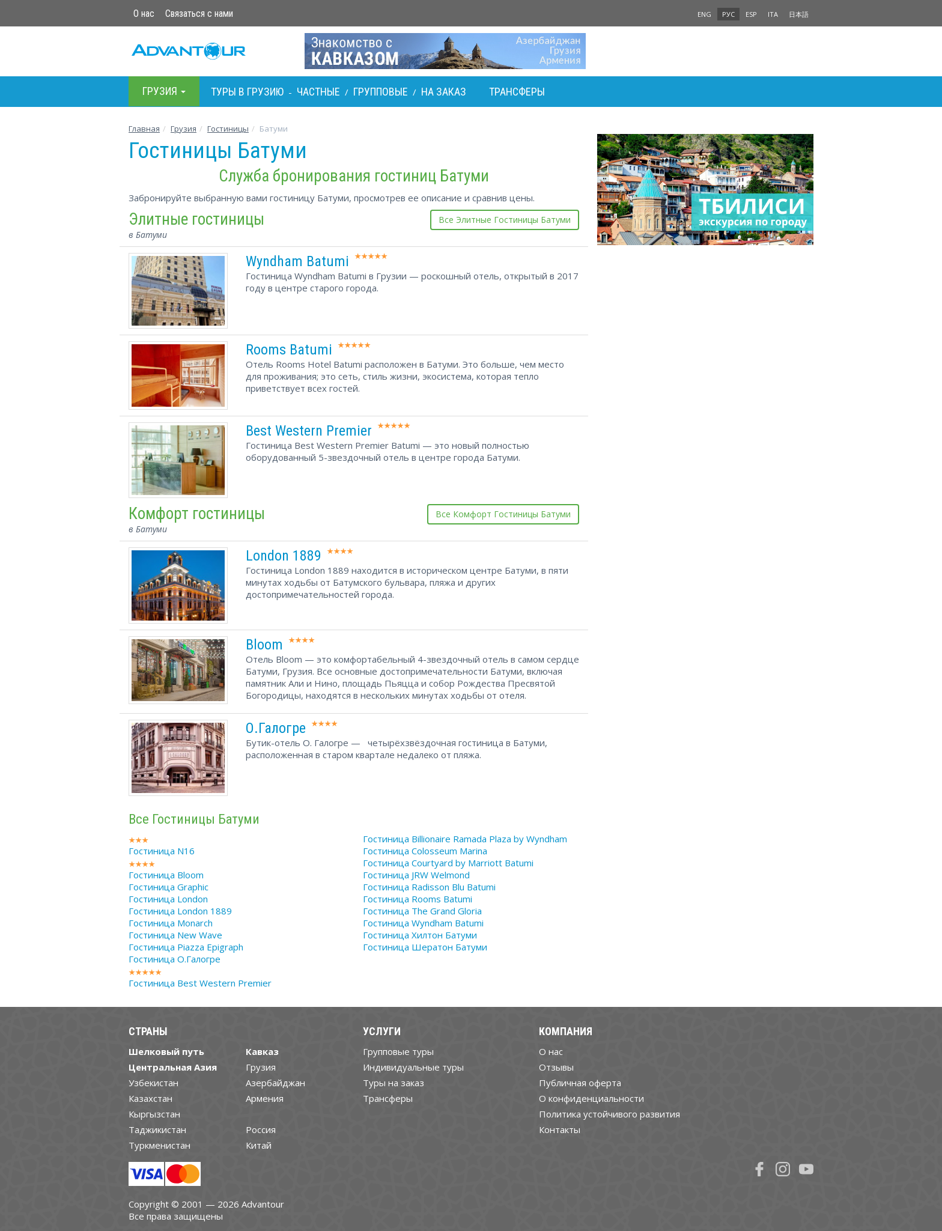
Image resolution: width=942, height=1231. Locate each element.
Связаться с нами (199, 13)
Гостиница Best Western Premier (200, 983)
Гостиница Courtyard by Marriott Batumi (448, 863)
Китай (259, 1145)
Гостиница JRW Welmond (416, 875)
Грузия (183, 128)
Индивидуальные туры (413, 1067)
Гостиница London (168, 899)
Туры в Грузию (247, 91)
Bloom (264, 644)
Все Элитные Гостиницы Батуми (505, 219)
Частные (318, 91)
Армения (265, 1098)
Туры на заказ (393, 1083)
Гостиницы (228, 128)
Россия (261, 1129)
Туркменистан (159, 1145)
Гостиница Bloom (166, 875)
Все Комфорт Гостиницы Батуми (503, 514)
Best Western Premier (309, 430)
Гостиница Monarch (171, 923)
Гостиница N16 (162, 851)
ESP (751, 14)
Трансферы (517, 91)
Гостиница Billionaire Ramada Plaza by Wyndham (465, 839)
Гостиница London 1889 (180, 911)
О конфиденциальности (591, 1098)
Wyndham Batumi (297, 261)
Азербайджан (275, 1083)
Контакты (559, 1129)
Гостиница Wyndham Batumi (423, 923)
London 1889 (283, 555)
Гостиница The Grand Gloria (422, 911)
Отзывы (556, 1067)
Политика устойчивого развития (609, 1114)
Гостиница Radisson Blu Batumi (429, 887)
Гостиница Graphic (168, 887)
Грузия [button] (164, 91)
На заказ (443, 91)
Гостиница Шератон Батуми (425, 947)
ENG (704, 14)
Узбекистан (153, 1083)
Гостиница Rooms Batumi (417, 899)
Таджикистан (157, 1129)
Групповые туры (398, 1051)
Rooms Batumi (289, 349)
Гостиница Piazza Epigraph (186, 947)
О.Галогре (276, 728)
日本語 (799, 14)
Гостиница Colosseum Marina (425, 851)
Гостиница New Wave (175, 935)
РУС (728, 14)
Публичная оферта (580, 1083)
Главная (144, 128)
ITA (773, 14)
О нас (143, 13)
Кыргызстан (154, 1114)
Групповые (380, 91)
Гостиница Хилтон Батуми (420, 935)
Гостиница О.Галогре (174, 959)
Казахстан (150, 1098)
